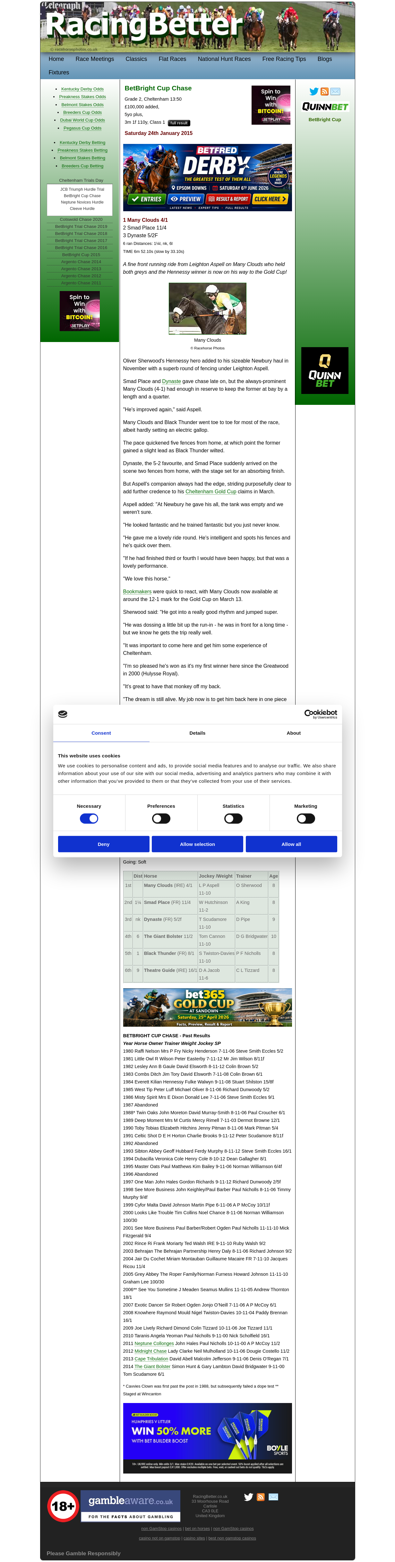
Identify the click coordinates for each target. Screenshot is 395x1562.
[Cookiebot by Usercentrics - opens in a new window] (309, 714)
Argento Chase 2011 (81, 282)
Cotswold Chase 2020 (81, 219)
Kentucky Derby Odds (82, 89)
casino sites (194, 1538)
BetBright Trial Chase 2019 (81, 226)
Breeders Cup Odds (82, 112)
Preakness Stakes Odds (82, 96)
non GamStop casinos (161, 1528)
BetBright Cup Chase (82, 196)
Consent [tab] (101, 732)
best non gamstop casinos (232, 1538)
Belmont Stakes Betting (82, 157)
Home (56, 59)
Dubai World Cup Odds (82, 120)
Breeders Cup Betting (82, 165)
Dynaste (171, 381)
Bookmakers (137, 591)
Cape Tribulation (151, 1358)
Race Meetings (95, 59)
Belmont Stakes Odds (83, 104)
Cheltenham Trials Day (81, 180)
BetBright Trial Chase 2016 (81, 247)
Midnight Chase (151, 1351)
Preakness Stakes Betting (82, 150)
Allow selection (197, 844)
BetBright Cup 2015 (81, 254)
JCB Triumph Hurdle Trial (82, 189)
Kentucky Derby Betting (82, 142)
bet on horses (197, 1528)
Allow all (291, 844)
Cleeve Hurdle (82, 208)
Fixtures (59, 72)
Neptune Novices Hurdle (82, 202)
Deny (104, 844)
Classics (136, 59)
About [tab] (294, 732)
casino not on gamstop (159, 1538)
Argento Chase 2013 (81, 268)
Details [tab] (198, 732)
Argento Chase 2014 (81, 261)
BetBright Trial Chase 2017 (81, 240)
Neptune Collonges (154, 1343)
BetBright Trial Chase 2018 (81, 233)
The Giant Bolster (152, 1366)
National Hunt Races (224, 59)
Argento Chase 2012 (81, 275)
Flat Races (172, 59)
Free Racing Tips (284, 59)
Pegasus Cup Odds (82, 128)
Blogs (325, 59)
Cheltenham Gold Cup (210, 491)
